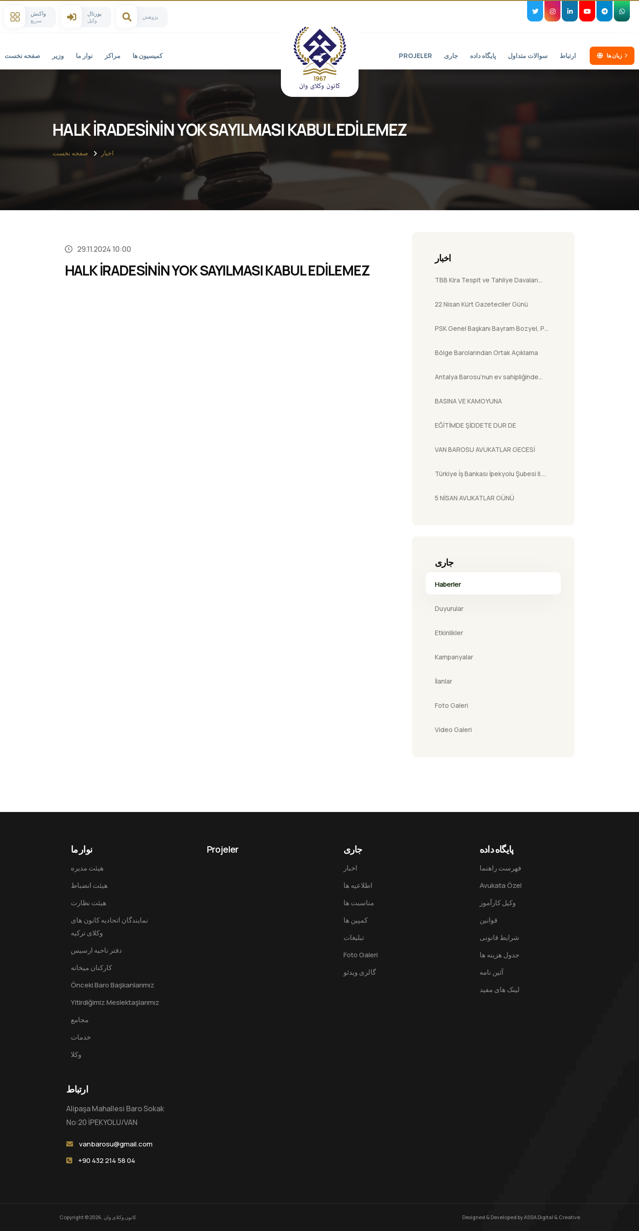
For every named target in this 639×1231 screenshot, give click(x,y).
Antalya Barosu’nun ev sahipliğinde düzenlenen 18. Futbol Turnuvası (487, 379)
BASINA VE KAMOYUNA (468, 401)
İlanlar (443, 681)
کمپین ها (355, 920)
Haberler (448, 584)
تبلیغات (353, 937)
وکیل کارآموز (498, 902)
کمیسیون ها (147, 55)
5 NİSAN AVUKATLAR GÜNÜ (474, 497)
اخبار (107, 153)
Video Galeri (453, 729)
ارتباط (568, 55)
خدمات (81, 1037)
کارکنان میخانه (91, 967)
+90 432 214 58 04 (106, 1160)
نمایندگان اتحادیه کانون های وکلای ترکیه (109, 926)
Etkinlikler (449, 632)
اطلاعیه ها (357, 885)
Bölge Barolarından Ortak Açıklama (486, 352)
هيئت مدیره (87, 868)
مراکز (113, 55)
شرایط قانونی (499, 937)
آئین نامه (491, 972)
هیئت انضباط (89, 885)
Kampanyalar (454, 657)
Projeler (415, 55)
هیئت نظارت (88, 902)
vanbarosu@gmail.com (116, 1144)
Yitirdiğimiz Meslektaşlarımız (115, 1002)
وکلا (76, 1054)
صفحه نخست (22, 55)
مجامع (80, 1019)
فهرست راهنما (500, 868)
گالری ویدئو (359, 972)
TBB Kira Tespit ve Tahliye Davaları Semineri (486, 283)
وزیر (58, 55)
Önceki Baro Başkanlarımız (112, 985)
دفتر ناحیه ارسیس (96, 950)
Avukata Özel (501, 885)
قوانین (488, 920)
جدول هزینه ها (499, 955)
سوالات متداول (528, 55)
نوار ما (84, 55)
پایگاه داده (483, 55)
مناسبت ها (358, 902)
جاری (451, 55)
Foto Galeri (451, 705)
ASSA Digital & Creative (552, 1217)
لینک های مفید (500, 989)
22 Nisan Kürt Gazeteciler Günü (481, 304)
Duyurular (449, 608)
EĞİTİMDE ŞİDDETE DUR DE (475, 425)
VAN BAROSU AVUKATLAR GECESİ (485, 449)
